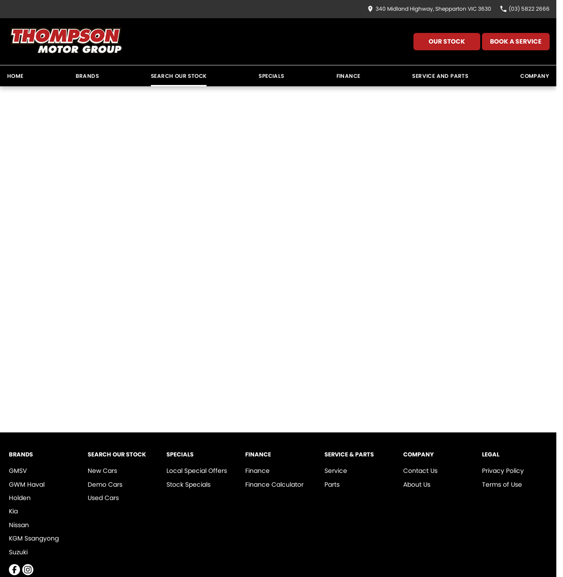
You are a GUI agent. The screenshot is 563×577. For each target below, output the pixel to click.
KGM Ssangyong (34, 538)
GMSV (18, 470)
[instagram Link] (27, 569)
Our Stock (447, 41)
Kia (13, 511)
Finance (348, 76)
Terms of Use (502, 484)
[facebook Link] (14, 569)
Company (534, 76)
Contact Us (420, 470)
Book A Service (516, 41)
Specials (271, 76)
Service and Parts (440, 76)
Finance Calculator (274, 484)
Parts (332, 484)
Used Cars (103, 497)
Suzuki (18, 552)
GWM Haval (27, 484)
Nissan (19, 525)
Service (335, 470)
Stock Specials (188, 484)
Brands (87, 76)
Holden (20, 497)
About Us (416, 484)
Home (15, 76)
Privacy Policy (503, 470)
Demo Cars (105, 484)
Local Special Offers (196, 470)
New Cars (102, 470)
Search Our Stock (179, 76)
